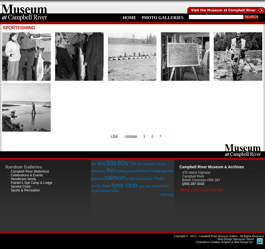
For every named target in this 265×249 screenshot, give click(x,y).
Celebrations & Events (27, 175)
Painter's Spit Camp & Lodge (31, 183)
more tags (167, 195)
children (160, 164)
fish (110, 170)
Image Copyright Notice (201, 190)
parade (168, 171)
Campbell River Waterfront (30, 171)
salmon (114, 177)
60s (123, 163)
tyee (106, 185)
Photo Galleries (163, 17)
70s (132, 163)
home (24, 6)
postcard (97, 179)
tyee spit (144, 186)
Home (129, 17)
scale (130, 178)
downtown (98, 171)
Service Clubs (21, 186)
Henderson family (23, 179)
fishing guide (125, 171)
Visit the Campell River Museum (225, 6)
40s (101, 163)
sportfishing (144, 179)
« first (114, 136)
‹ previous (130, 136)
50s (111, 163)
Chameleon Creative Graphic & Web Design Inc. (225, 241)
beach (148, 164)
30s (93, 164)
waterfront (159, 186)
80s (139, 164)
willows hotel (109, 191)
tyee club (124, 185)
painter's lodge (148, 171)
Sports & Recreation (25, 190)
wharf (95, 191)
